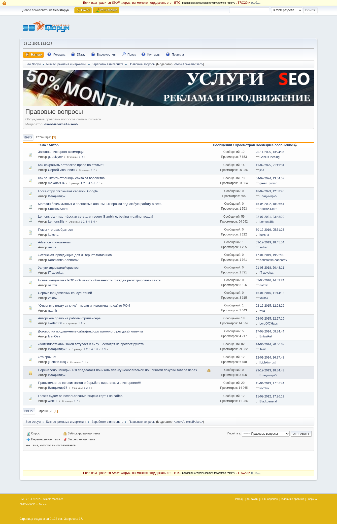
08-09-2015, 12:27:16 (270, 318)
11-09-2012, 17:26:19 (270, 396)
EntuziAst (266, 336)
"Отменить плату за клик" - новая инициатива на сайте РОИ (84, 305)
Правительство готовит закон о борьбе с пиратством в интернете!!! (89, 383)
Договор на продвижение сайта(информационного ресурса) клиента (90, 331)
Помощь (239, 498)
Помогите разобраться (55, 229)
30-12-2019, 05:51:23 (270, 229)
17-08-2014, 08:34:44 (270, 331)
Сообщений (222, 145)
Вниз (28, 137)
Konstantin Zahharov (63, 260)
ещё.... (256, 2)
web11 (53, 401)
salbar (264, 247)
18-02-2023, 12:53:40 (270, 191)
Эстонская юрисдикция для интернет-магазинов (75, 255)
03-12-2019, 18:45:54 (270, 242)
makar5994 (56, 183)
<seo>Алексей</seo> (188, 64)
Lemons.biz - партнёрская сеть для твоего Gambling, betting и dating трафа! (95, 216)
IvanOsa (54, 336)
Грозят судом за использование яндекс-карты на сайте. (80, 396)
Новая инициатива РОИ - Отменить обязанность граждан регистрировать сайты (99, 280)
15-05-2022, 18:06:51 (270, 204)
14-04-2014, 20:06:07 (270, 344)
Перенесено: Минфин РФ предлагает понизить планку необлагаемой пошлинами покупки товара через (117, 370)
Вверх (29, 411)
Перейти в (233, 433)
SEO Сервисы (269, 498)
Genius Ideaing (270, 157)
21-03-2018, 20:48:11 (270, 267)
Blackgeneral (268, 401)
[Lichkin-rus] (57, 362)
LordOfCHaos (269, 323)
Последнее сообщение (277, 145)
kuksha (53, 234)
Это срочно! (47, 357)
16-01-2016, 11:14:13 (270, 293)
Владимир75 (57, 196)
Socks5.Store (57, 209)
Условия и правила (292, 498)
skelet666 (55, 323)
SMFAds (24, 504)
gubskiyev (55, 157)
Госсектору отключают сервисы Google (68, 191)
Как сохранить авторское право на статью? (71, 165)
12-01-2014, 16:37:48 (270, 357)
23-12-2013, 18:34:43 (270, 370)
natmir (52, 285)
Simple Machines (53, 498)
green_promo (268, 183)
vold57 (53, 298)
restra (52, 247)
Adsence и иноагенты (54, 242)
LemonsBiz (56, 221)
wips (263, 310)
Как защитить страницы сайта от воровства (71, 178)
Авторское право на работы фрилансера (69, 318)
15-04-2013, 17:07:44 (270, 383)
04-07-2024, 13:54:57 (270, 178)
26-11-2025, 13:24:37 (270, 152)
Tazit (263, 349)
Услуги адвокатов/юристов (58, 267)
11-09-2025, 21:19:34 (270, 165)
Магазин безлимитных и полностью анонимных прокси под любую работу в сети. (100, 204)
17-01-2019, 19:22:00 (270, 255)
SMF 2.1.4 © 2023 (30, 498)
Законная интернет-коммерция (61, 152)
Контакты (252, 498)
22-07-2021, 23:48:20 (270, 217)
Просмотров (245, 145)
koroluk (264, 388)
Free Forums (40, 504)
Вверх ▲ (311, 498)
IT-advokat (55, 272)
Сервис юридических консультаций (65, 293)
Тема (42, 145)
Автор (54, 145)
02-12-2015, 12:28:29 (270, 305)
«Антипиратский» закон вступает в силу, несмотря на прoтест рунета (91, 344)
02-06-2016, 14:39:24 (270, 280)
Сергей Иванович (61, 170)
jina (262, 170)
